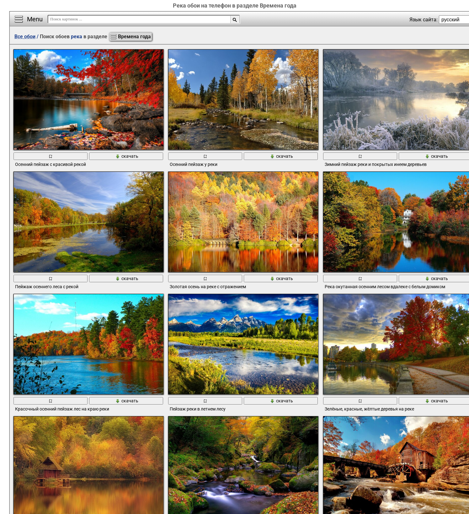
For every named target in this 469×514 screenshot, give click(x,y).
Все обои (24, 37)
